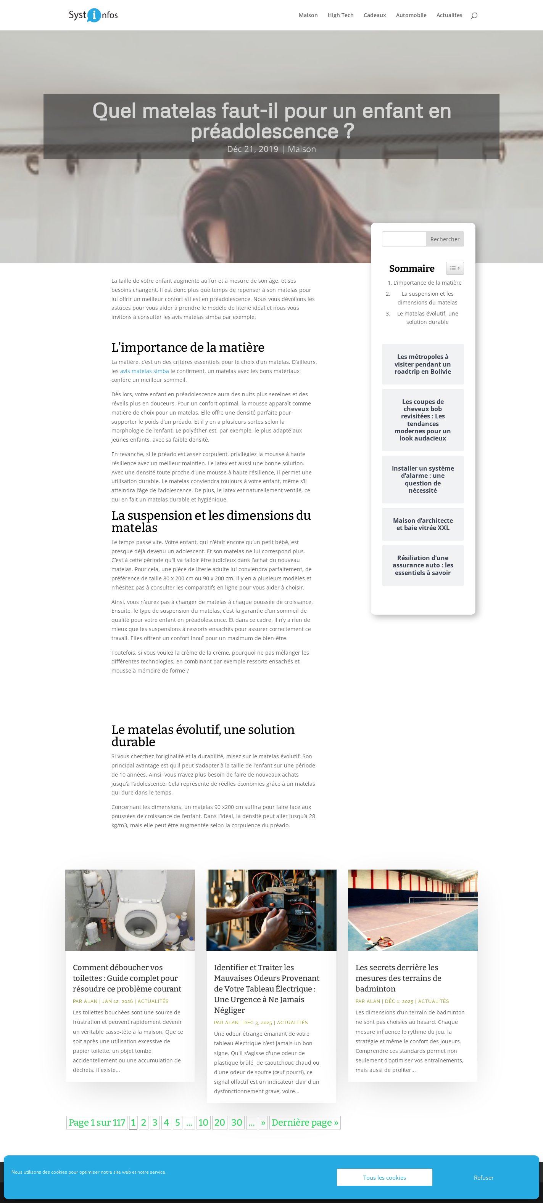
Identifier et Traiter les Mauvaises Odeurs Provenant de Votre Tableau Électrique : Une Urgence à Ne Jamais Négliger (266, 989)
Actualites (449, 16)
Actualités (153, 1001)
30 (236, 1122)
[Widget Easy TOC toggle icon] (455, 268)
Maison (308, 16)
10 (203, 1122)
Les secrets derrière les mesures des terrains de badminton (398, 978)
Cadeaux (375, 16)
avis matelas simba (144, 371)
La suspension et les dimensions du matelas (428, 298)
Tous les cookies (384, 1177)
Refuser (484, 1177)
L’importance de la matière (427, 282)
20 (219, 1122)
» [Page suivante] (263, 1122)
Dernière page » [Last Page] (305, 1122)
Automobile (411, 16)
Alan (91, 1001)
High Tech (341, 16)
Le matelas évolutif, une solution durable (427, 317)
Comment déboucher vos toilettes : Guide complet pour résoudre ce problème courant (127, 978)
